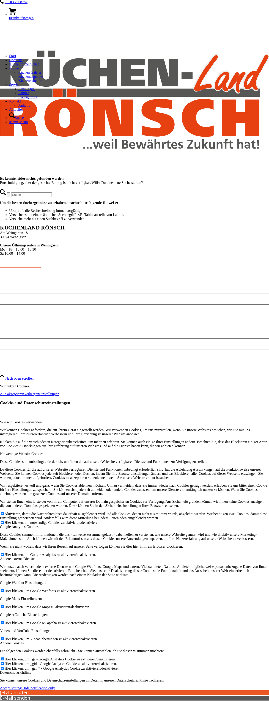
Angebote (8, 299)
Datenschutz (11, 355)
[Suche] (16, 118)
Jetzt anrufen (14, 692)
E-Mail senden (15, 698)
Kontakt (7, 310)
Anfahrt (7, 332)
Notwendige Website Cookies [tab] (22, 454)
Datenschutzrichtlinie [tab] (15, 672)
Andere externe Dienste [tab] (17, 559)
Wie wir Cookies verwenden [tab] (21, 422)
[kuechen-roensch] (134, 174)
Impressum (10, 344)
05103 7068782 (16, 2)
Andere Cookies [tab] (12, 643)
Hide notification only (38, 688)
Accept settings (11, 688)
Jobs (4, 366)
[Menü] (18, 122)
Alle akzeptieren (12, 394)
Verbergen (31, 394)
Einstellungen (49, 394)
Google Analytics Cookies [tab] (19, 527)
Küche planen (12, 321)
